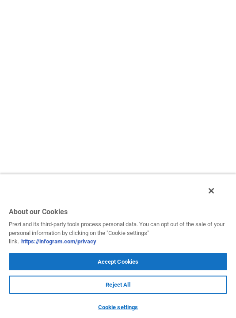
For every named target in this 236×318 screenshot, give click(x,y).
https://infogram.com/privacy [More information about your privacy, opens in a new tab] (58, 241)
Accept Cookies (118, 261)
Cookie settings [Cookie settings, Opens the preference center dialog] (118, 307)
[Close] (217, 195)
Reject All (118, 284)
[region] (118, 248)
